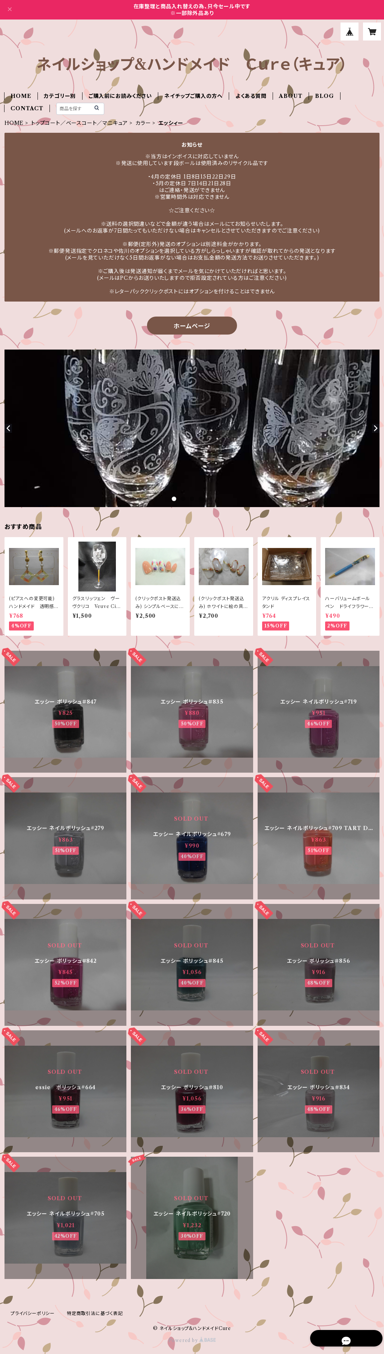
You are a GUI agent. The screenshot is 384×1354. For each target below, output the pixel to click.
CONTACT (27, 108)
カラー (143, 123)
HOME (20, 96)
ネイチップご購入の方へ (193, 96)
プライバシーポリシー (32, 1313)
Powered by (192, 1340)
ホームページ (192, 326)
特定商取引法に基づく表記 (95, 1313)
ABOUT (290, 96)
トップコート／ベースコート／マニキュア (79, 123)
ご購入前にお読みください (120, 96)
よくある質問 (251, 96)
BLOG (324, 96)
